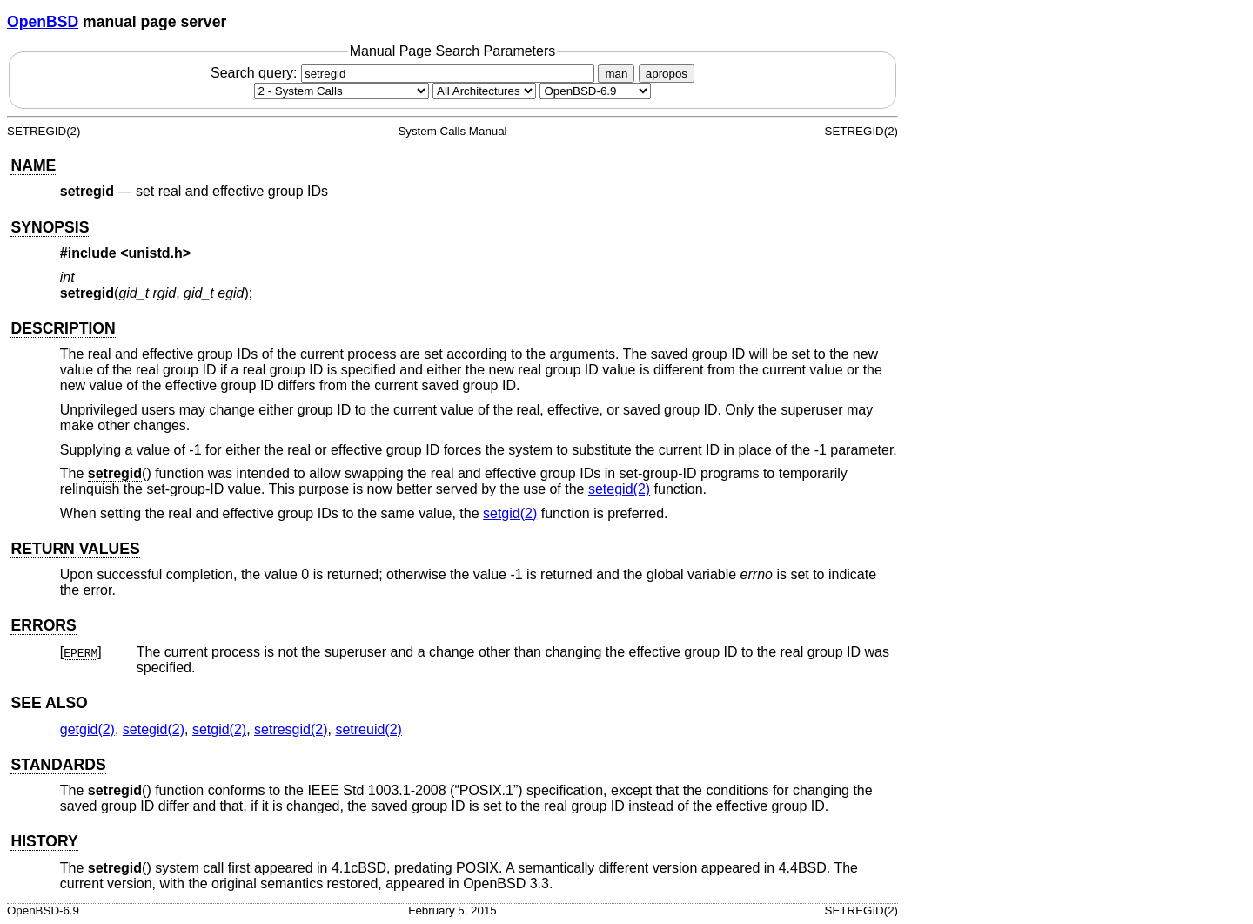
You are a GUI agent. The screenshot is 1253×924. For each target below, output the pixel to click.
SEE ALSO (48, 703)
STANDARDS (57, 764)
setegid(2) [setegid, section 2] (619, 489)
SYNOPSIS (49, 227)
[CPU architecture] (484, 91)
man (616, 73)
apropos (666, 73)
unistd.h (156, 253)
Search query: (405, 72)
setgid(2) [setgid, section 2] (510, 513)
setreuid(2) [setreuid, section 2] (368, 729)
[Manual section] (341, 91)
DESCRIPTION (62, 328)
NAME (33, 165)
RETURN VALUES (74, 548)
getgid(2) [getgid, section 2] (87, 729)
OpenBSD (42, 21)
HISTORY (43, 841)
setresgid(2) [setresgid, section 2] (290, 729)
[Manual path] (595, 91)
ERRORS (43, 625)
